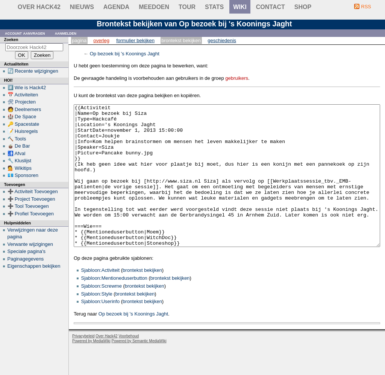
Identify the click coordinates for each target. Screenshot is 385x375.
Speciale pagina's (27, 251)
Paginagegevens (26, 259)
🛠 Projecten (22, 102)
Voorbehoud (128, 364)
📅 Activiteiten (23, 95)
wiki (240, 7)
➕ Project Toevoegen (31, 199)
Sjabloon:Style (96, 322)
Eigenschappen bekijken (34, 266)
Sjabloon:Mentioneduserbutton (114, 306)
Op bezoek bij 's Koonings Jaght (124, 53)
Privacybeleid (83, 364)
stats (214, 7)
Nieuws (82, 7)
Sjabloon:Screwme (101, 314)
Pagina (79, 40)
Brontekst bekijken (181, 40)
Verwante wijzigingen (30, 244)
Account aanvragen (25, 33)
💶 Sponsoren (23, 175)
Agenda (116, 7)
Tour (187, 7)
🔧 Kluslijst (20, 160)
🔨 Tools (17, 139)
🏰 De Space (22, 116)
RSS (366, 6)
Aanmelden (66, 33)
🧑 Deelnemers (24, 109)
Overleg (101, 40)
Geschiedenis (222, 40)
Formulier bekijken (135, 40)
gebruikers (236, 78)
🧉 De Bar (19, 146)
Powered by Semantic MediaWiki (139, 369)
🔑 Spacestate (23, 124)
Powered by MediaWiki (91, 369)
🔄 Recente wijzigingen (33, 71)
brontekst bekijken (142, 298)
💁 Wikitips (20, 168)
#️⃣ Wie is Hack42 (27, 87)
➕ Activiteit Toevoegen (33, 191)
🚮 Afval (17, 153)
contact (270, 7)
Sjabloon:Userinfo (100, 329)
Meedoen (154, 7)
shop (302, 7)
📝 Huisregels (23, 131)
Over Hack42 (39, 7)
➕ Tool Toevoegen (28, 206)
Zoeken (11, 39)
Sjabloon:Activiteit (100, 298)
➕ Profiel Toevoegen (31, 213)
